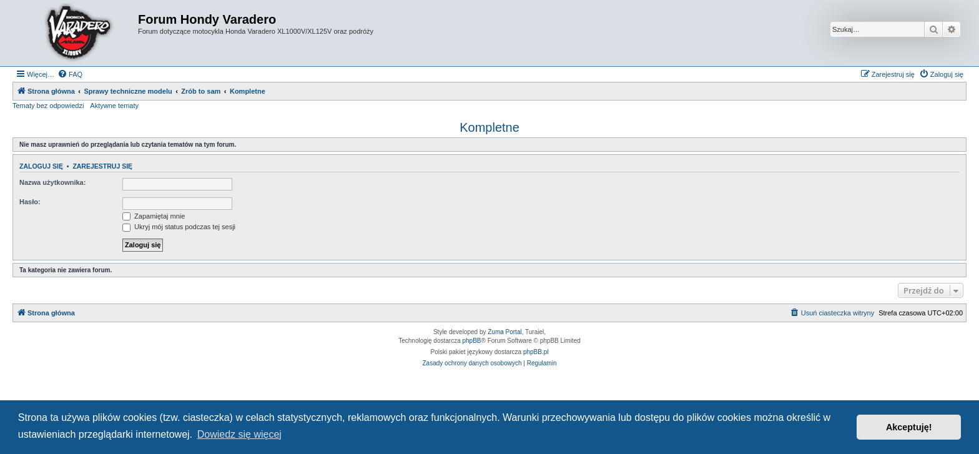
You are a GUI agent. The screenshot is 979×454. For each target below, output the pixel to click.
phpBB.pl (536, 351)
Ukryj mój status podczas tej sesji (178, 226)
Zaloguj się (41, 166)
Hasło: (30, 201)
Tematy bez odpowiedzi (48, 105)
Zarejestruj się (102, 166)
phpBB (472, 340)
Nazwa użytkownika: (52, 182)
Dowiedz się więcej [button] (239, 434)
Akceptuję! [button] (909, 427)
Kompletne (489, 127)
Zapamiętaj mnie (153, 216)
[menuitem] (69, 74)
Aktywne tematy (114, 105)
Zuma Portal (504, 331)
